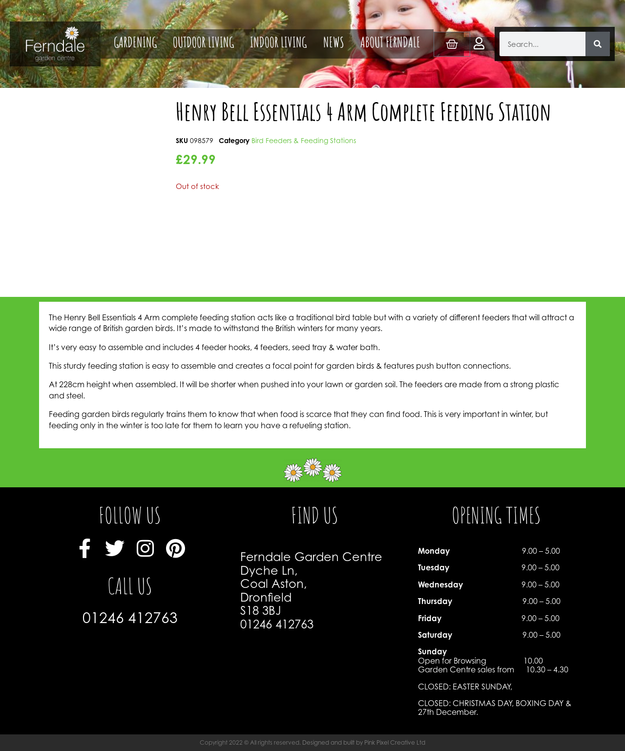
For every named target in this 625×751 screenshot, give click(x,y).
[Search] (597, 44)
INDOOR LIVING (278, 44)
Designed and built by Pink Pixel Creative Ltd (363, 742)
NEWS (333, 44)
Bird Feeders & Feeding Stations (303, 140)
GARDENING (135, 44)
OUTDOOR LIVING (203, 44)
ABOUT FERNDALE (390, 44)
